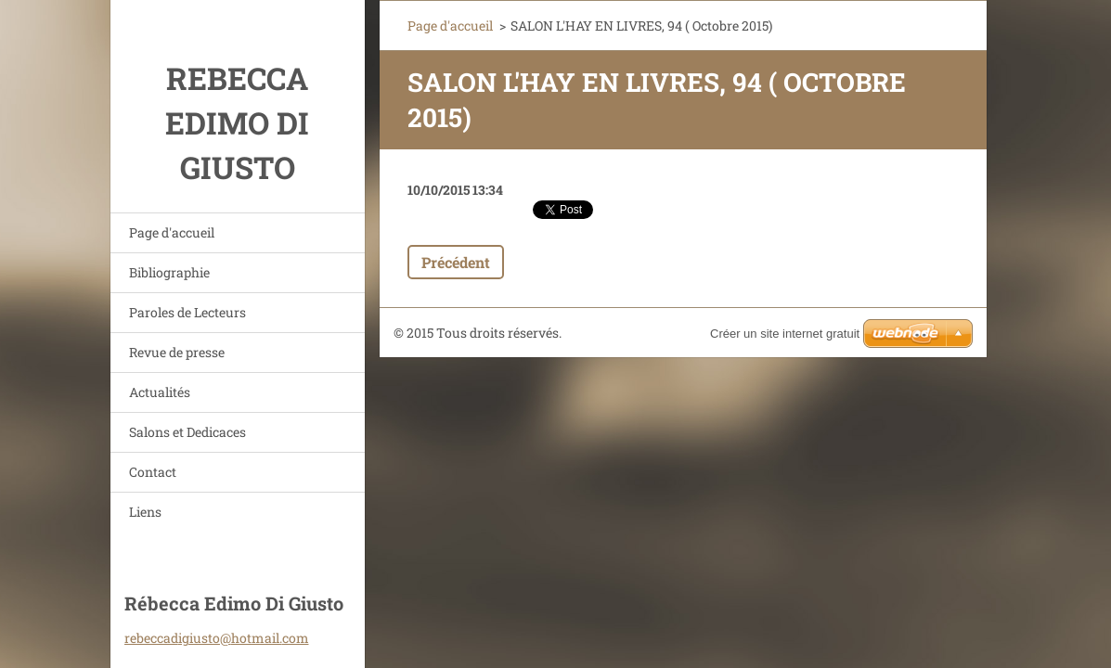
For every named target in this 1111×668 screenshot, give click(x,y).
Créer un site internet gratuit (784, 333)
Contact (152, 472)
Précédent (455, 262)
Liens (145, 511)
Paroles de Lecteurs (187, 312)
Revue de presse (177, 352)
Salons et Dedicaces (187, 432)
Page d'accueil (171, 232)
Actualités (159, 392)
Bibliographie (169, 272)
